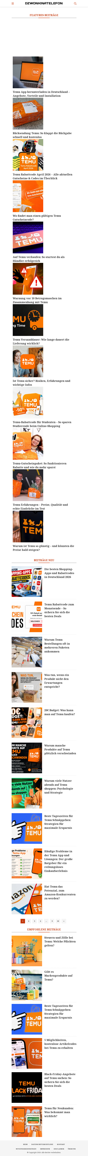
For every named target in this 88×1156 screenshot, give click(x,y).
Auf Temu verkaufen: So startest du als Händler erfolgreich (39, 259)
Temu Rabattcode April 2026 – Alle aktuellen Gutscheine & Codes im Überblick (42, 176)
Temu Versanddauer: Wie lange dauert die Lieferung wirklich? (41, 341)
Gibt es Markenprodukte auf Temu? (58, 975)
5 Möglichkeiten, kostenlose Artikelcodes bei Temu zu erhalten (60, 1044)
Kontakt (61, 1144)
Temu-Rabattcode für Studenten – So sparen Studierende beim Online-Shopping (42, 424)
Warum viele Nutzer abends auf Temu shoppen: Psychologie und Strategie (58, 786)
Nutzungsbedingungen (26, 1149)
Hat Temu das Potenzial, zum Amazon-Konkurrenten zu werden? (60, 892)
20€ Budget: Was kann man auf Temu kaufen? (59, 712)
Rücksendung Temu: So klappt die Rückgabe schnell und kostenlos (42, 135)
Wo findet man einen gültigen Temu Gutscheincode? (37, 217)
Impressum (45, 1149)
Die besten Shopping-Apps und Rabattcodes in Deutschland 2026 (59, 573)
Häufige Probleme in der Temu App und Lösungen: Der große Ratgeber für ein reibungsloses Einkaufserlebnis (58, 861)
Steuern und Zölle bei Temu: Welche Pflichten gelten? (60, 941)
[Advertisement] (44, 37)
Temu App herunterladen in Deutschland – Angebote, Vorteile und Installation (41, 94)
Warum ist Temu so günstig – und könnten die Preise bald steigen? (43, 548)
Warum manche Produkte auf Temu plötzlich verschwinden (60, 749)
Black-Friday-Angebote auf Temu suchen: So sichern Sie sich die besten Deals (59, 1080)
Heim (25, 1144)
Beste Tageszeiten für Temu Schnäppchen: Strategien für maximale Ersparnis (58, 822)
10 (58, 921)
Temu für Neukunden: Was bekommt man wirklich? (59, 1112)
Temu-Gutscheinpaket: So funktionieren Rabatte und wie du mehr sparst (39, 465)
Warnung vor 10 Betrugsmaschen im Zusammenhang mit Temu (37, 300)
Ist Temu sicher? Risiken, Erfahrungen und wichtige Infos (41, 383)
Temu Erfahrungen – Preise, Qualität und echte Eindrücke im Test (40, 506)
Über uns (72, 1149)
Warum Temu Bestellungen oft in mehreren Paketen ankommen (57, 645)
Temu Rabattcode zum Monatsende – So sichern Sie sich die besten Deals (59, 610)
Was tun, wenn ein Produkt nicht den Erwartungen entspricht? (56, 681)
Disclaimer (59, 1149)
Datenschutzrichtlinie (42, 1144)
